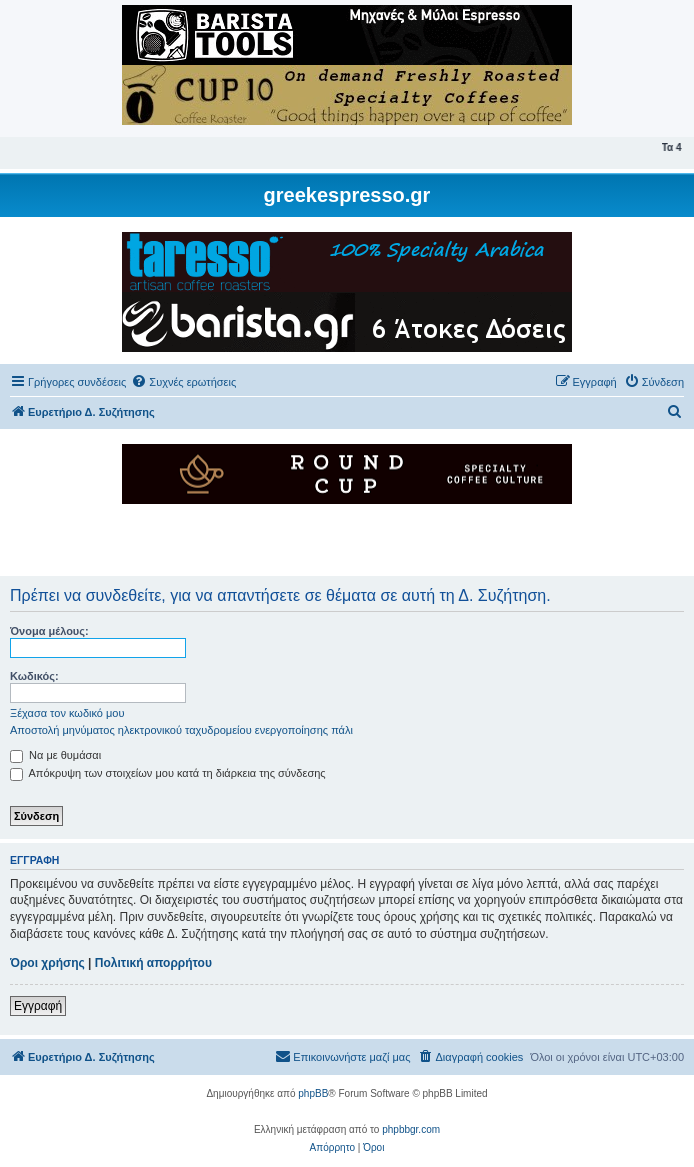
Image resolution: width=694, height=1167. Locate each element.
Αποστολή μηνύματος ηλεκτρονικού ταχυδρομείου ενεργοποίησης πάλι (181, 730)
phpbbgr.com (411, 1129)
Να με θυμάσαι (55, 755)
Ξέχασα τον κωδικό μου (67, 713)
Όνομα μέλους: (49, 631)
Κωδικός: (34, 676)
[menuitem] (183, 382)
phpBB (313, 1093)
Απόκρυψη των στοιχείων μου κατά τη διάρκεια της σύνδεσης (168, 773)
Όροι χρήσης (47, 963)
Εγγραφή (38, 1006)
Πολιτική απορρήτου (153, 963)
